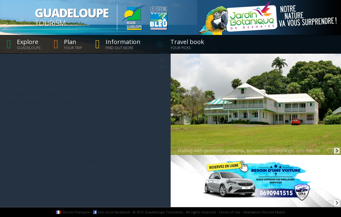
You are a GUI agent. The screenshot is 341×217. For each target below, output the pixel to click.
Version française (76, 212)
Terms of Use (229, 212)
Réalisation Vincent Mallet (264, 212)
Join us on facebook (114, 212)
